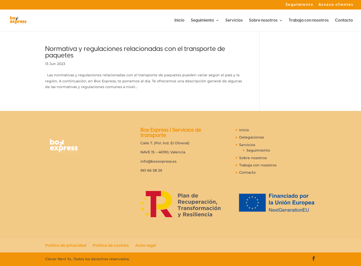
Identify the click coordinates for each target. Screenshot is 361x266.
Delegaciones (251, 137)
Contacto (344, 21)
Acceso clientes (335, 5)
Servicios (234, 21)
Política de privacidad (65, 245)
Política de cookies (111, 245)
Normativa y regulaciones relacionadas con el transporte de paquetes (135, 52)
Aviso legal (145, 245)
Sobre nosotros (263, 21)
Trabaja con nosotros (309, 21)
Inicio (179, 21)
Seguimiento (299, 5)
